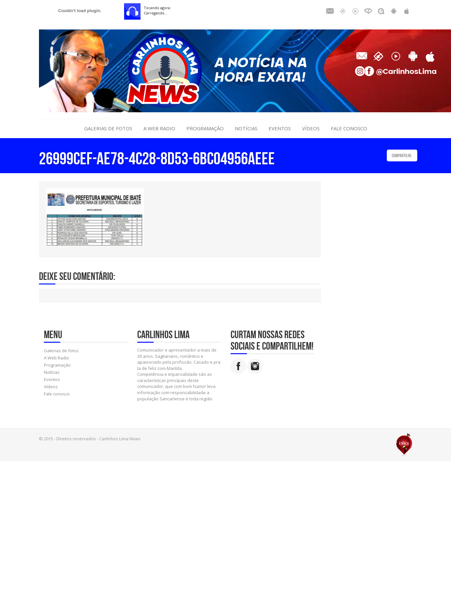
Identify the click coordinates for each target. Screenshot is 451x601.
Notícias (246, 128)
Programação (205, 128)
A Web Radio (159, 128)
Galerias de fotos (108, 128)
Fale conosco (349, 128)
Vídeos (311, 128)
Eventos (280, 128)
